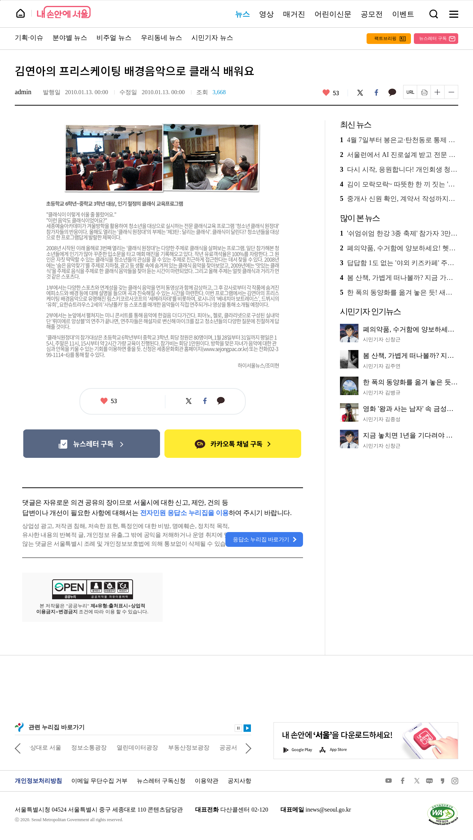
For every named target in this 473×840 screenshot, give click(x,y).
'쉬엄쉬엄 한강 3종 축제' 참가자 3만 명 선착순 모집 (399, 233)
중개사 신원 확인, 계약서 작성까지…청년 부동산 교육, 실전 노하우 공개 (399, 198)
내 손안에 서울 (64, 12)
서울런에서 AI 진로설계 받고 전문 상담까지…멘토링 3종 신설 (399, 154)
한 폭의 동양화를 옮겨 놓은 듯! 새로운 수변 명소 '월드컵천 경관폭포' (399, 292)
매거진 (294, 14)
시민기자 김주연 (382, 366)
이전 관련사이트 (18, 748)
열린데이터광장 (142, 747)
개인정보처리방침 (38, 781)
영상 (266, 14)
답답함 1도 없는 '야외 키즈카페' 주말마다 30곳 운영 (399, 263)
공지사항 (239, 781)
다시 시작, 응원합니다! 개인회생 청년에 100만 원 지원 (399, 169)
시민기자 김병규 (382, 392)
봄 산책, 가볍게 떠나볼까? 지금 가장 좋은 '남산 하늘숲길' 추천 (399, 277)
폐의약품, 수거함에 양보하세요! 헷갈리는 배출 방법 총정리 (399, 248)
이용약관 (206, 781)
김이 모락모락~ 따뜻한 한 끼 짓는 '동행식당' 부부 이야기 (399, 184)
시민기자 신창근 (382, 339)
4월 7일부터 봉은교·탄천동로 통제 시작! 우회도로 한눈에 (399, 140)
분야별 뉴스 (70, 37)
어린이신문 (332, 14)
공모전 (372, 14)
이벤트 (403, 14)
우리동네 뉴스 (162, 37)
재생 (247, 728)
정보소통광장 (94, 747)
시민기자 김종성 (382, 419)
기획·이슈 (29, 37)
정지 (238, 728)
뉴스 (242, 14)
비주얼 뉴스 (114, 37)
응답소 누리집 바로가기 (261, 539)
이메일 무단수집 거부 (99, 781)
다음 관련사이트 (248, 748)
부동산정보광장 (194, 747)
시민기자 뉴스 (212, 37)
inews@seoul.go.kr (328, 809)
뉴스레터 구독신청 (161, 781)
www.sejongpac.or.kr (225, 348)
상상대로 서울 (48, 747)
